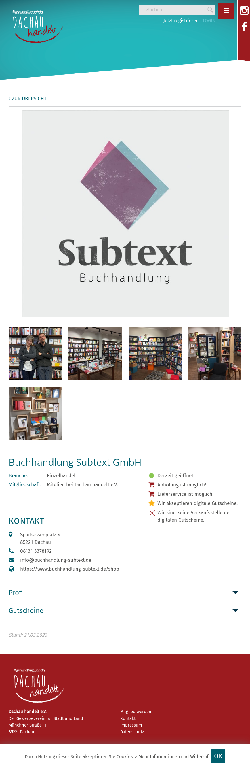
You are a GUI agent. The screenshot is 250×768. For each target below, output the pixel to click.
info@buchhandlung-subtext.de (55, 560)
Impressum (131, 725)
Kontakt (128, 718)
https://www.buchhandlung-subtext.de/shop (69, 569)
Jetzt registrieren (181, 20)
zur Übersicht (28, 99)
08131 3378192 (36, 551)
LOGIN (209, 20)
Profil (17, 593)
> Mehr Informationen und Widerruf (171, 756)
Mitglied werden (135, 711)
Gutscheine (26, 611)
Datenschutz (132, 731)
